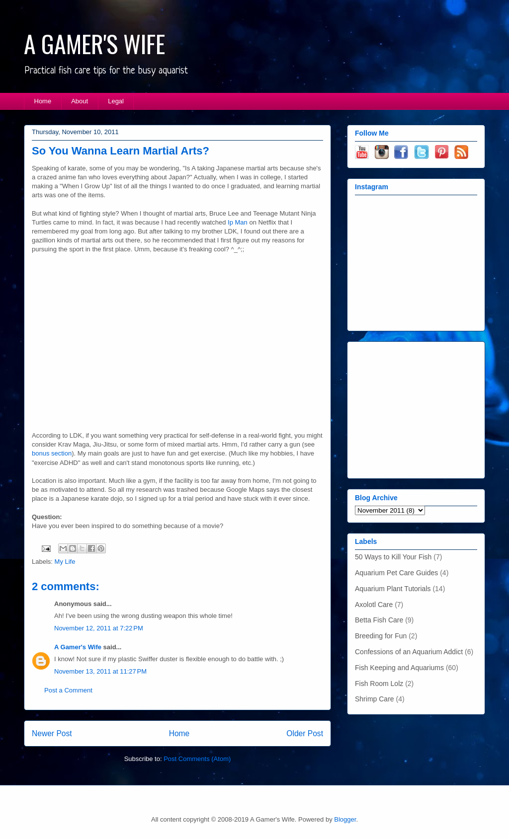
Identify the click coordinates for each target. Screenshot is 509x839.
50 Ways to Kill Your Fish (393, 557)
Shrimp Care (374, 699)
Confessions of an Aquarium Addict (409, 652)
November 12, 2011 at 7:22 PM (98, 628)
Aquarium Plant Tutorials (393, 589)
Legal (116, 101)
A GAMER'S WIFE (94, 43)
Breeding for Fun (381, 636)
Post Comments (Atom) (197, 759)
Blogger (345, 819)
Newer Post (52, 733)
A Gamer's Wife (77, 647)
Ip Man (238, 222)
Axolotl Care (374, 605)
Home (43, 101)
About (79, 101)
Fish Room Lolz (379, 683)
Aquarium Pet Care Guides (396, 573)
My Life (65, 561)
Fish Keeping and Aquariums (399, 668)
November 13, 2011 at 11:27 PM (100, 671)
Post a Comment (68, 690)
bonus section (52, 453)
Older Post (304, 733)
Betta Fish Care (379, 620)
